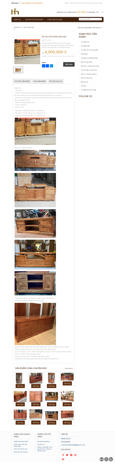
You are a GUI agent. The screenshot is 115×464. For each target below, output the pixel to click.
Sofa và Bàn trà (86, 78)
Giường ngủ (85, 46)
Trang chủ (17, 19)
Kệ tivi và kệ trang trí (88, 74)
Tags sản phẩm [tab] (39, 81)
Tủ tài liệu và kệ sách (89, 70)
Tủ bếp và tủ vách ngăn (89, 50)
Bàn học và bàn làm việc (90, 66)
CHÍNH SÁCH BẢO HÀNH (21, 441)
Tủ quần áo (85, 42)
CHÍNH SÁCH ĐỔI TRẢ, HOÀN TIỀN (20, 445)
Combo (83, 86)
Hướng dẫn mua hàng (54, 19)
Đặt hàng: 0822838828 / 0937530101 (89, 27)
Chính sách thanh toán (21, 449)
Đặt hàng (68, 64)
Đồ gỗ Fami (40, 444)
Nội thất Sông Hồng (43, 441)
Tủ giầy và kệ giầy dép (89, 58)
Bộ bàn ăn (84, 82)
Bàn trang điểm (86, 62)
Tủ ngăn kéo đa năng (88, 90)
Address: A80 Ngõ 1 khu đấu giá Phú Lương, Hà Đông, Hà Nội (83, 3)
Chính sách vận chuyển (21, 452)
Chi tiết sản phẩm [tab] (22, 81)
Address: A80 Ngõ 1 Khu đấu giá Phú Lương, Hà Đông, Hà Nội (44, 449)
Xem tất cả (68, 368)
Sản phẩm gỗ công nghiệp (34, 19)
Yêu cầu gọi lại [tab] (55, 81)
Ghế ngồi (84, 54)
